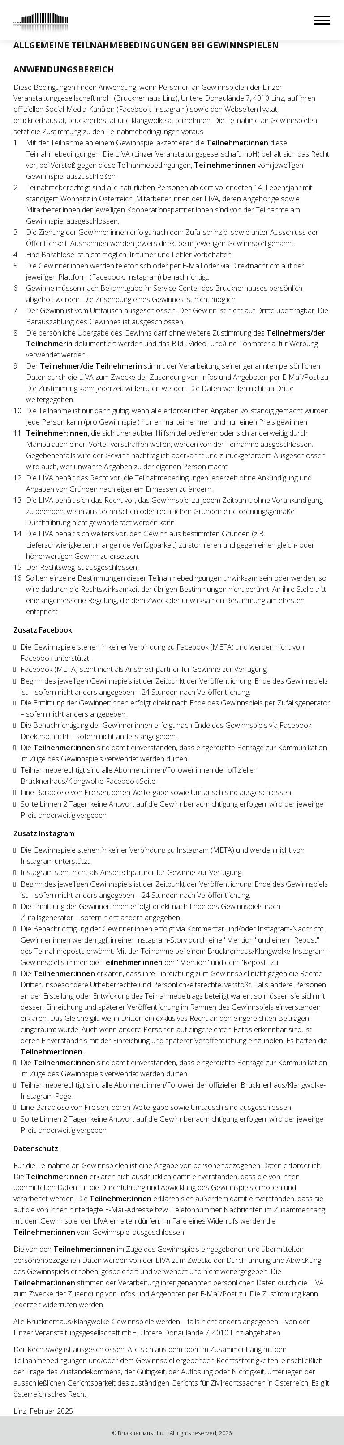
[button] (322, 20)
